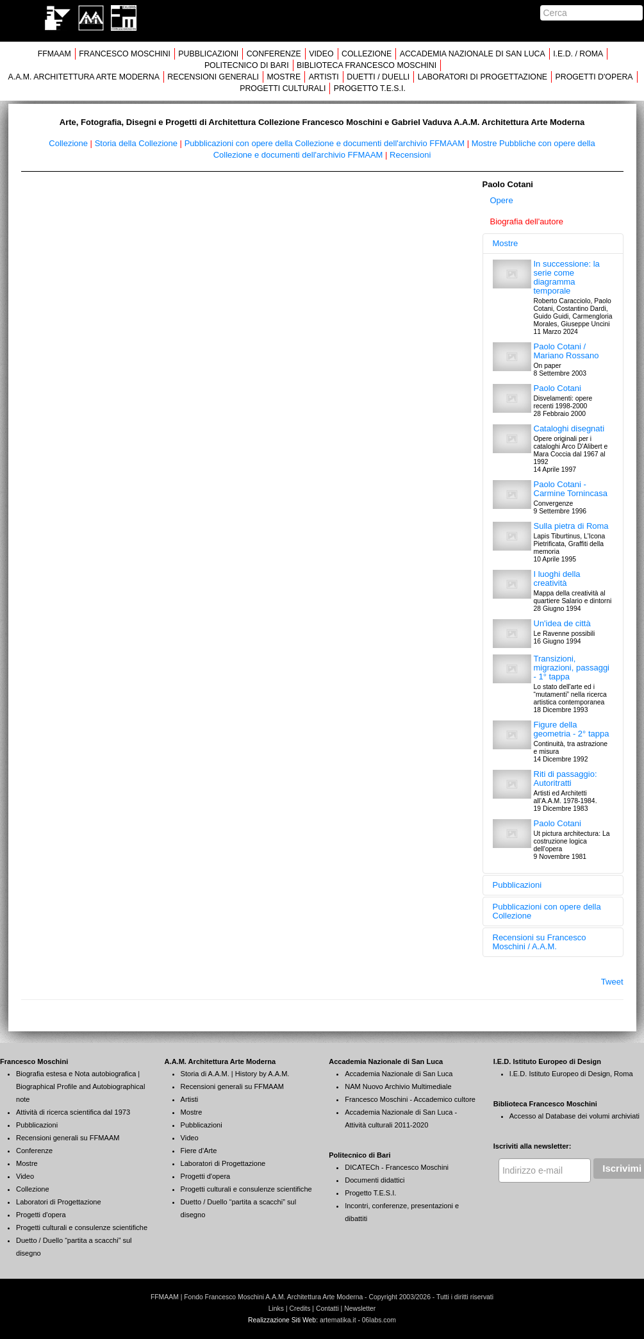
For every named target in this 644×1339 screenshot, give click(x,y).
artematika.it (338, 1320)
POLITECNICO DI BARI (246, 65)
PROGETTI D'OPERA (594, 76)
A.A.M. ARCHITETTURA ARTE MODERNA (83, 76)
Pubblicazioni (517, 885)
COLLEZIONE (367, 53)
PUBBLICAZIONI (208, 53)
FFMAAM (54, 53)
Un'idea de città (562, 623)
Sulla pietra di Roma (571, 526)
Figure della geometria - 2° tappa (571, 729)
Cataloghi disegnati (569, 428)
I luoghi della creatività (557, 578)
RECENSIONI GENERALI (213, 76)
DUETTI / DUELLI (378, 76)
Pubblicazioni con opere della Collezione (547, 911)
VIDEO (321, 53)
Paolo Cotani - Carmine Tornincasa (570, 488)
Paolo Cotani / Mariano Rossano (566, 351)
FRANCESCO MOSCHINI (124, 53)
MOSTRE (284, 76)
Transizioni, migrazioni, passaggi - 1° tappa (572, 667)
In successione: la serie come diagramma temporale (567, 277)
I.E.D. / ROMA (578, 53)
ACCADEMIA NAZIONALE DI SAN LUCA (472, 53)
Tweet (612, 981)
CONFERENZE (274, 53)
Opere (501, 200)
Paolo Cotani (557, 388)
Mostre (505, 243)
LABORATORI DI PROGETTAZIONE (482, 76)
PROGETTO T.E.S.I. (370, 88)
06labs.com (379, 1320)
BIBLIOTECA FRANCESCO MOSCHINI (366, 65)
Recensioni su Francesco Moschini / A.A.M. (539, 942)
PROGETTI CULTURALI (283, 88)
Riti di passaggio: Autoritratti (565, 778)
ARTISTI (324, 76)
